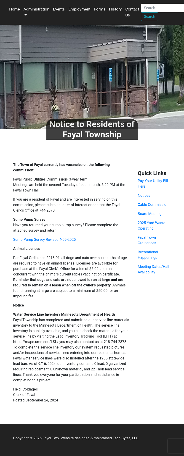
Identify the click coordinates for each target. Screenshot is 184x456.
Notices (144, 195)
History (115, 9)
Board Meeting (150, 214)
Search (149, 16)
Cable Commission (153, 204)
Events (59, 9)
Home (14, 9)
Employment (79, 9)
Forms (99, 9)
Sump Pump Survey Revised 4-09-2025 (44, 239)
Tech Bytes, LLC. (126, 438)
